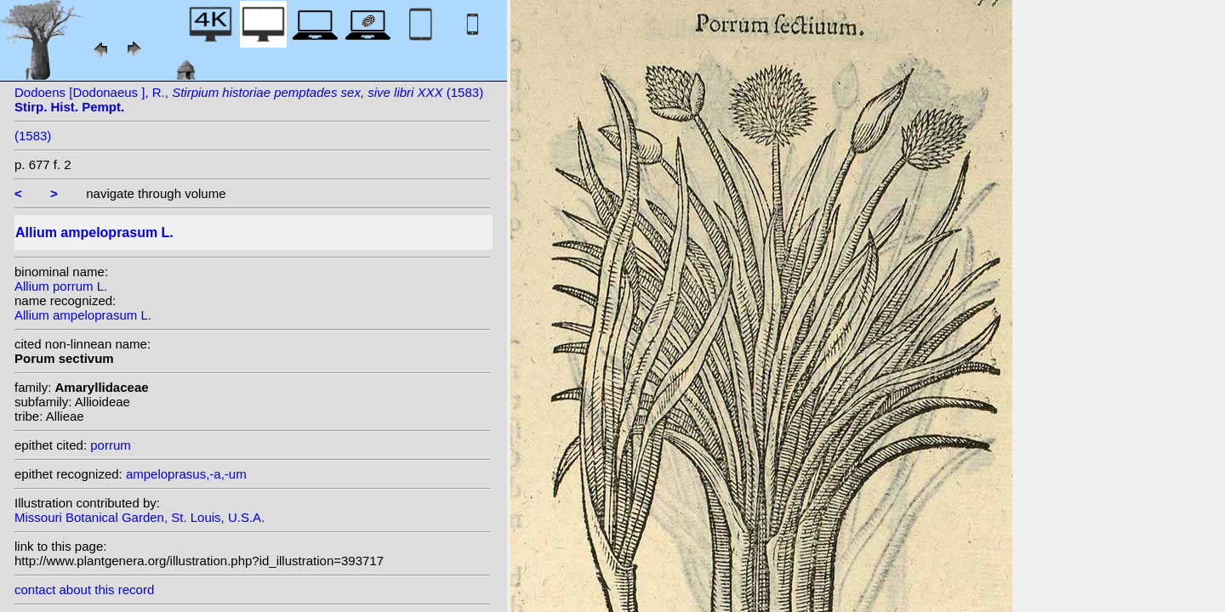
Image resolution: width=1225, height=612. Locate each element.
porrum (110, 445)
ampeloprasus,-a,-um (186, 474)
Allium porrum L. (60, 286)
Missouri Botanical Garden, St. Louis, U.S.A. (139, 517)
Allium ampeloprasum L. (82, 315)
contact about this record (84, 589)
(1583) (32, 135)
